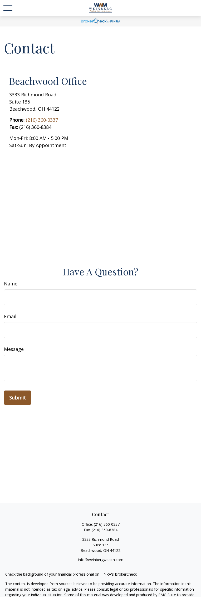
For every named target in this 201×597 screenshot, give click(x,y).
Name (10, 283)
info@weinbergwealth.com (100, 559)
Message (14, 349)
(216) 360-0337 (42, 120)
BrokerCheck (126, 574)
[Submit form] (17, 398)
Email (10, 316)
